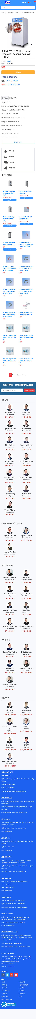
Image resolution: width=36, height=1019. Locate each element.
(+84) (8, 81)
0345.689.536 (9, 689)
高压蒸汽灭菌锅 (9, 12)
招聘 (20, 996)
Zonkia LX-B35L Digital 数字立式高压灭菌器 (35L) (9, 193)
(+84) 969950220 (10, 715)
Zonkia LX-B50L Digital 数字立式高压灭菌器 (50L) (9, 218)
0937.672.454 (26, 615)
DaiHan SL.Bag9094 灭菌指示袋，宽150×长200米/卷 (26, 337)
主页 (2, 12)
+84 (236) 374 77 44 (10, 871)
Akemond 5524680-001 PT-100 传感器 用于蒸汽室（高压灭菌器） (26, 268)
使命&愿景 (5, 996)
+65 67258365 (20, 904)
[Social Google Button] (11, 975)
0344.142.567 (9, 498)
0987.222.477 (9, 482)
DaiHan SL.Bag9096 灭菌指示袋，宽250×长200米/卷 (9, 337)
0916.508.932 (26, 582)
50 (23, 375)
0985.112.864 (26, 482)
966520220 (14, 81)
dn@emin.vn (22, 871)
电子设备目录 (6, 991)
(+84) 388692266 (26, 715)
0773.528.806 (9, 657)
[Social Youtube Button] (16, 975)
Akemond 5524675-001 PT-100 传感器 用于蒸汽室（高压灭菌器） (26, 291)
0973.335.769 (26, 598)
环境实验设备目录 (7, 999)
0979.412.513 (26, 449)
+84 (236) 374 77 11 (10, 866)
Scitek (9, 61)
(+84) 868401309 (26, 750)
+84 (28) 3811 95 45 (10, 812)
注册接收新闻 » (29, 390)
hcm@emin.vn (23, 812)
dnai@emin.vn (8, 890)
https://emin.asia (22, 907)
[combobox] (17, 7)
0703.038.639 (9, 631)
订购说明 (4, 993)
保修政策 (22, 991)
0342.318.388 (26, 631)
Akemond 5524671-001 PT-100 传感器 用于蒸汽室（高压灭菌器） (9, 314)
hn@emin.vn (22, 791)
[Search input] (17, 7)
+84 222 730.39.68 (10, 828)
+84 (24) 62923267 (10, 784)
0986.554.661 (26, 498)
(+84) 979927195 (26, 731)
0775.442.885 (26, 657)
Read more (17, 142)
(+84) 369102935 (10, 766)
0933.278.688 (9, 417)
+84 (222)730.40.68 (20, 828)
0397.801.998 (9, 433)
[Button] (1, 2)
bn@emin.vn (8, 831)
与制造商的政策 (23, 985)
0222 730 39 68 (26, 540)
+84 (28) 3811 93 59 (21, 807)
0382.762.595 (9, 466)
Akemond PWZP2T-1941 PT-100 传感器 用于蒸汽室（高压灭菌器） (26, 244)
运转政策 (22, 988)
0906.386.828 (9, 582)
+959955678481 (18, 923)
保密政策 (4, 985)
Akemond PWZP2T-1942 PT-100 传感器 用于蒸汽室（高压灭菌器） (9, 268)
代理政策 (22, 993)
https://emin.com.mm (9, 925)
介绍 (3, 982)
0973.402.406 (9, 540)
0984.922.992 (9, 598)
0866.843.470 (9, 615)
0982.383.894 (9, 515)
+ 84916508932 (9, 904)
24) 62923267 (15, 85)
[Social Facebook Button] (3, 975)
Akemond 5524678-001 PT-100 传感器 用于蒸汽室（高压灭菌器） (9, 291)
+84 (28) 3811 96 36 (10, 807)
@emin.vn (9, 850)
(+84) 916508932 (10, 750)
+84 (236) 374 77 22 (21, 866)
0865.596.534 (26, 466)
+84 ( (8, 85)
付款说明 (22, 982)
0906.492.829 (9, 673)
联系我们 (4, 988)
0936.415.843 (9, 556)
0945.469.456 (26, 417)
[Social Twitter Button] (7, 975)
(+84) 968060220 (10, 733)
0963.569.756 (9, 449)
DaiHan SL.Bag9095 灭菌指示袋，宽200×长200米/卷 (9, 360)
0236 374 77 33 (26, 673)
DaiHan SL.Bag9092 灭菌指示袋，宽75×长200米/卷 (26, 360)
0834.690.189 (26, 433)
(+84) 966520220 (9, 788)
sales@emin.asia (9, 907)
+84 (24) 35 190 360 (10, 791)
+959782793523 (9, 923)
